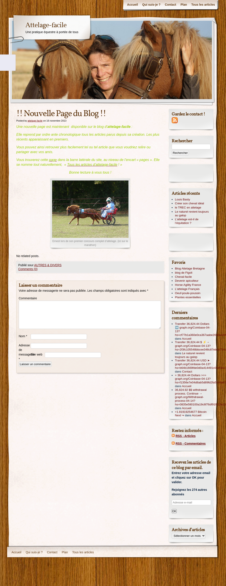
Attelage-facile (45, 25)
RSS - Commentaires (191, 443)
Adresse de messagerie (25, 352)
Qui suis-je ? (151, 4)
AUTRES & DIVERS (47, 265)
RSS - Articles (186, 436)
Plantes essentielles (188, 297)
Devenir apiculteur (186, 280)
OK (174, 511)
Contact (170, 4)
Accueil (132, 4)
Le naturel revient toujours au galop (192, 213)
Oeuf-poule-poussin (187, 293)
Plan (184, 4)
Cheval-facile (183, 276)
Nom (23, 336)
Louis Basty (182, 199)
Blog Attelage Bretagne (190, 268)
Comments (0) (28, 269)
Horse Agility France (188, 284)
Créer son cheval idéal (189, 203)
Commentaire (25, 298)
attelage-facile (35, 120)
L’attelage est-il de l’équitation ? (186, 221)
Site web (36, 354)
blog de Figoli (183, 272)
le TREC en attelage (188, 207)
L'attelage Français (187, 289)
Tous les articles (203, 4)
